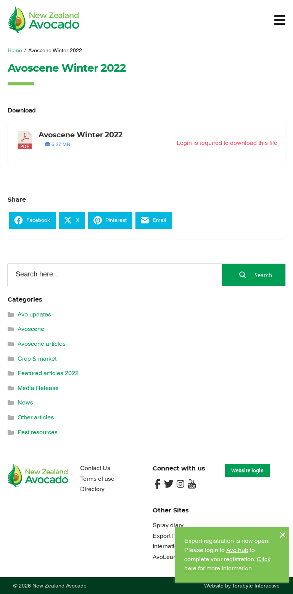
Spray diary (168, 525)
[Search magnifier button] (253, 275)
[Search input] (114, 274)
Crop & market (37, 358)
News (25, 402)
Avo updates (34, 314)
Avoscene (31, 328)
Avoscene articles (42, 343)
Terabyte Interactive (256, 586)
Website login (247, 470)
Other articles (36, 417)
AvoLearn (166, 556)
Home (15, 50)
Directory (92, 489)
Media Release (38, 388)
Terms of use (97, 478)
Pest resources (38, 432)
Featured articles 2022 (48, 373)
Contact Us (95, 468)
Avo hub (237, 550)
